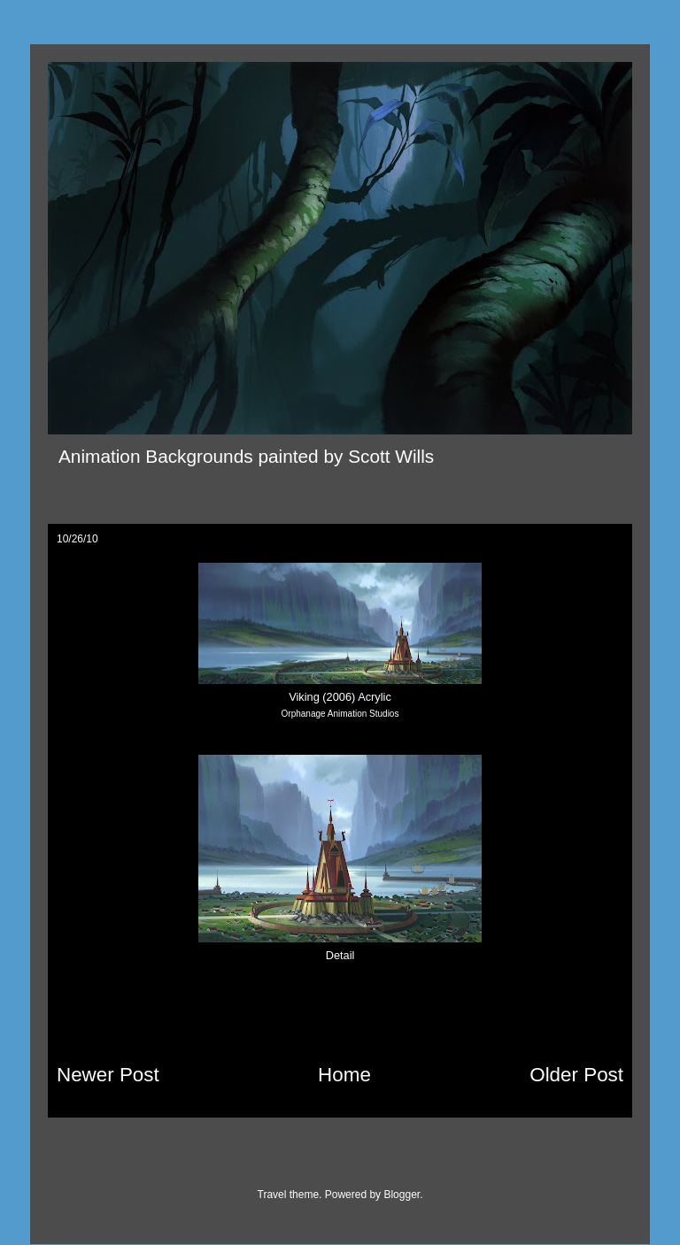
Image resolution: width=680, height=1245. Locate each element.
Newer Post (108, 1075)
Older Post (576, 1075)
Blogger (401, 1194)
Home (344, 1075)
